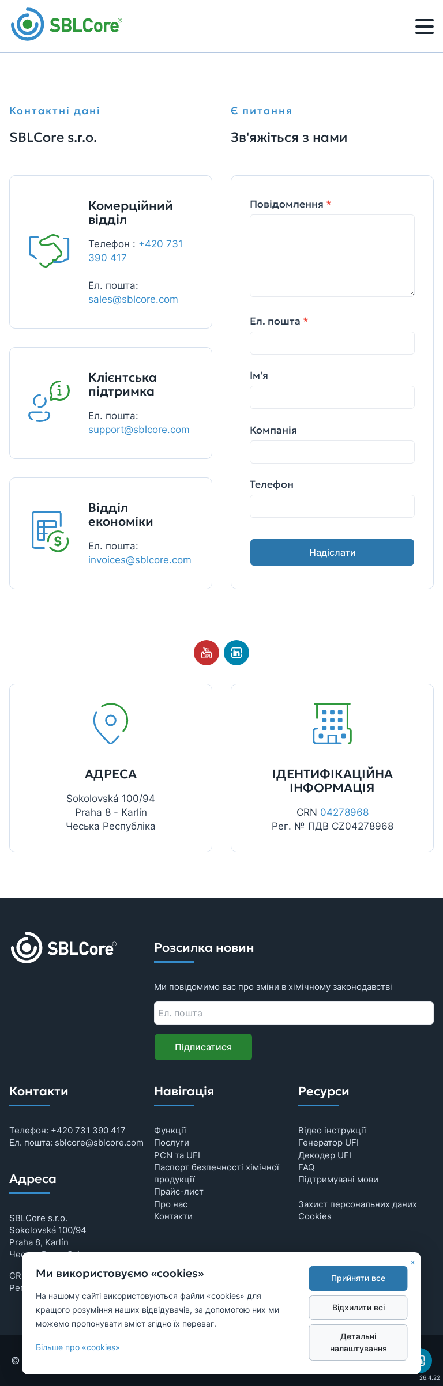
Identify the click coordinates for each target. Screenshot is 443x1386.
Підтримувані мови (338, 1179)
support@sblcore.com (139, 429)
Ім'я (259, 375)
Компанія (273, 430)
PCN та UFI (177, 1155)
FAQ (306, 1167)
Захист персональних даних (357, 1204)
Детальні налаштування (358, 1342)
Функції (170, 1130)
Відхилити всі (358, 1307)
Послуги (171, 1142)
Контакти (173, 1216)
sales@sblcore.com (133, 299)
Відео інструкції (332, 1130)
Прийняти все (358, 1278)
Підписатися (203, 1047)
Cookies (315, 1216)
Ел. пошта (279, 321)
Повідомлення (291, 204)
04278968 (344, 812)
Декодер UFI (324, 1155)
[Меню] (424, 28)
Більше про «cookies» (78, 1347)
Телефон (272, 484)
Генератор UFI (328, 1142)
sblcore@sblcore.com (99, 1142)
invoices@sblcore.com (140, 560)
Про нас (170, 1204)
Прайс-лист (179, 1191)
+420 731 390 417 (88, 1130)
